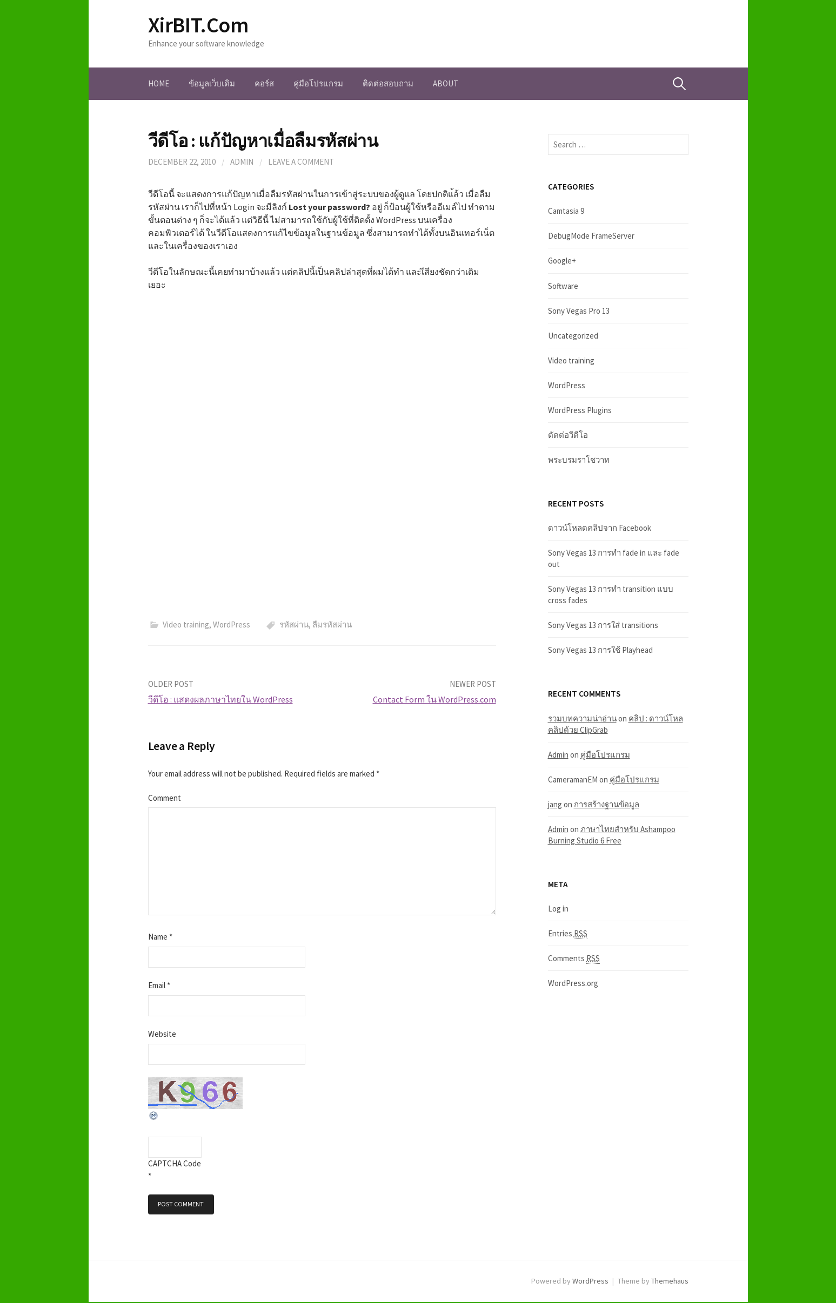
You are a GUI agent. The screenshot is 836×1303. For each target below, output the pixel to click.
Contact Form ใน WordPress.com (434, 699)
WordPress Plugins (580, 410)
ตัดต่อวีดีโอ (568, 435)
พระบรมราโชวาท (579, 460)
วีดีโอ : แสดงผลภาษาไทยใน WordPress (220, 699)
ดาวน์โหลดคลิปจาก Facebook (599, 528)
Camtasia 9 (566, 211)
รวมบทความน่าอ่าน (582, 718)
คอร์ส (264, 83)
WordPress (231, 624)
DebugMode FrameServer (591, 236)
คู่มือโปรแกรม (318, 83)
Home (158, 83)
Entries (567, 933)
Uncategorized (573, 335)
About (445, 83)
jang (555, 804)
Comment (164, 798)
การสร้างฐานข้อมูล (606, 804)
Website (162, 1034)
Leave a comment (301, 162)
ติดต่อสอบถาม (388, 83)
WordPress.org (573, 983)
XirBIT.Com (198, 24)
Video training (186, 624)
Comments (574, 958)
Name (160, 936)
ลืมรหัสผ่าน (332, 624)
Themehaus (669, 1282)
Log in (558, 908)
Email (159, 985)
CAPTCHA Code (174, 1163)
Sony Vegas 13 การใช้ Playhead (600, 650)
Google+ (562, 260)
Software (563, 286)
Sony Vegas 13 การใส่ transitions (603, 625)
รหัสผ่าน (294, 624)
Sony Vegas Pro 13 (579, 311)
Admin (241, 162)
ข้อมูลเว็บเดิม (212, 83)
